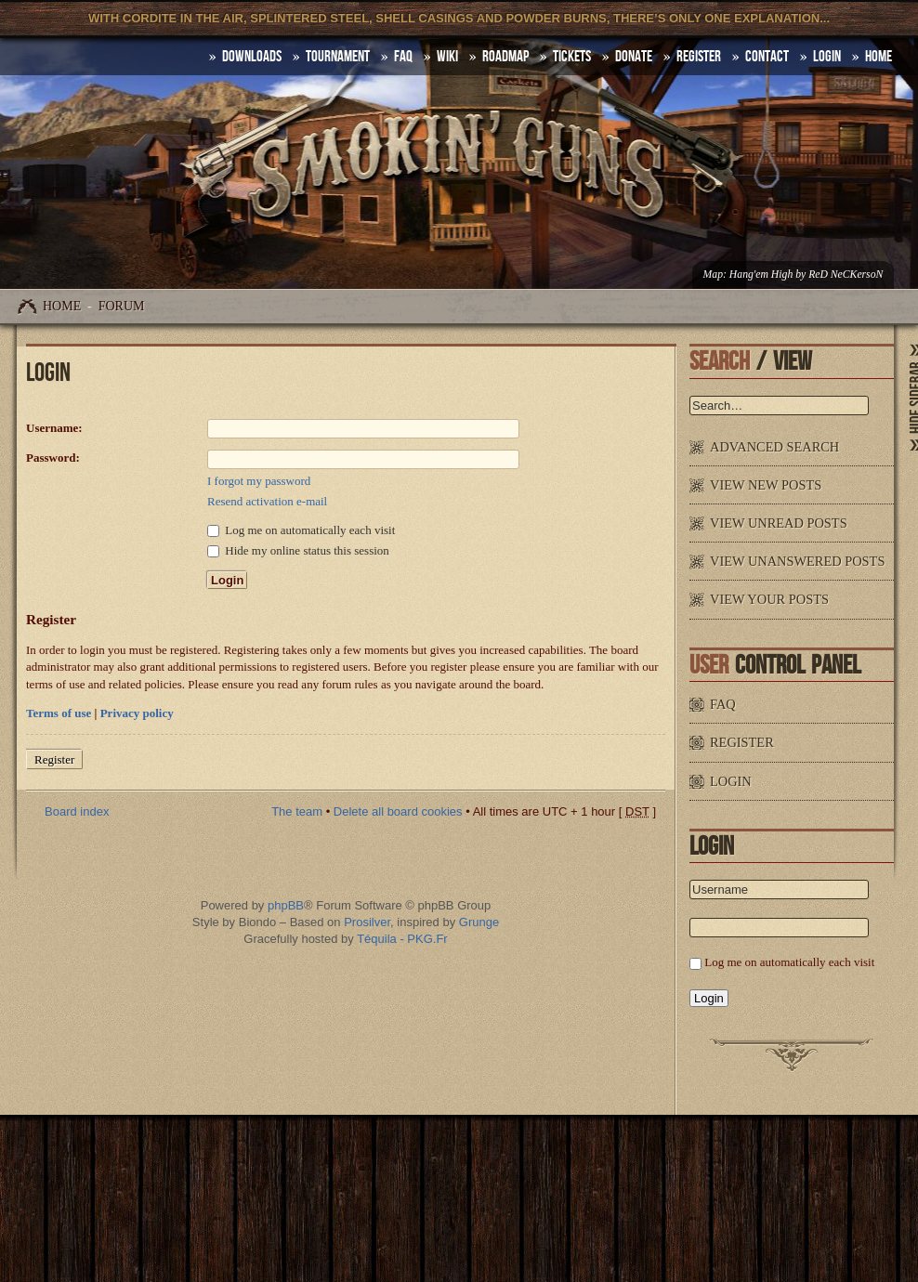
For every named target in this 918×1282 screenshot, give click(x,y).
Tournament (338, 56)
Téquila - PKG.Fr (402, 939)
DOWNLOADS (252, 56)
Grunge (479, 922)
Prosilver (367, 922)
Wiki (447, 56)
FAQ (403, 56)
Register (698, 56)
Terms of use (58, 713)
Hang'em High (761, 274)
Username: (54, 428)
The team (296, 811)
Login (827, 56)
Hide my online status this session (298, 550)
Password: (53, 457)
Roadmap (505, 56)
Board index (77, 811)
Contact (767, 56)
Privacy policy (137, 713)
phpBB (286, 905)
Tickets (572, 56)
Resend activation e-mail (267, 501)
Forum (121, 306)
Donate (633, 56)
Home (62, 306)
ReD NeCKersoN (845, 274)
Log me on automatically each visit (301, 530)
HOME (878, 56)
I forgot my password (258, 481)
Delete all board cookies (398, 811)
